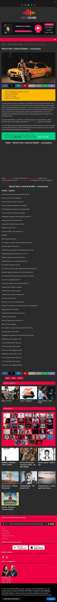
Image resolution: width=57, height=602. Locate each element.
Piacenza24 (4, 538)
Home (3, 528)
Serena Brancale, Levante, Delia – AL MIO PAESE (28, 464)
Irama (7, 378)
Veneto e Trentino (49, 32)
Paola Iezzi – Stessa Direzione (9, 487)
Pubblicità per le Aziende (8, 536)
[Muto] (49, 524)
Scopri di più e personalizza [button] (11, 598)
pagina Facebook (32, 178)
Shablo (20, 378)
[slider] (52, 523)
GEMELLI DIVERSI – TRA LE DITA (9, 463)
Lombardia (49, 30)
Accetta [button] (51, 598)
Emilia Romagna (49, 27)
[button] (55, 1)
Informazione (5, 530)
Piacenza (49, 24)
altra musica (9, 178)
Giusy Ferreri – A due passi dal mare (46, 487)
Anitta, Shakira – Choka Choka (9, 508)
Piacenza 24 (5, 182)
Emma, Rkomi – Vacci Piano (45, 401)
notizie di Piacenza (24, 180)
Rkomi (13, 378)
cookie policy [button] (47, 590)
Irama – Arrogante (26, 401)
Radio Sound (33, 122)
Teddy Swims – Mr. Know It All (27, 487)
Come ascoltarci (5, 533)
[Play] (4, 524)
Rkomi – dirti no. (7, 401)
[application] (28, 524)
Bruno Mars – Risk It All (46, 463)
